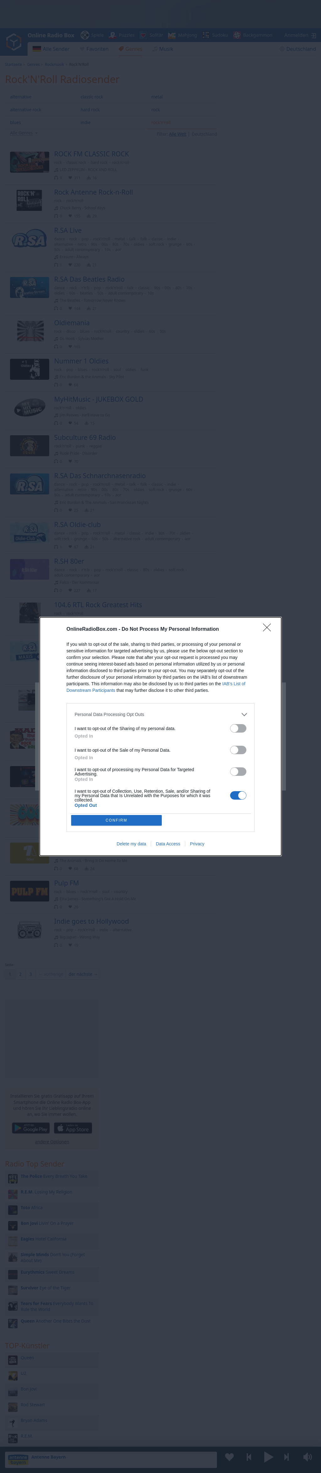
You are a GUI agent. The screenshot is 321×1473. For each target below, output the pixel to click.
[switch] (238, 727)
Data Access (168, 844)
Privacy (197, 844)
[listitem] (160, 714)
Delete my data (131, 844)
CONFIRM (117, 820)
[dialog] (160, 737)
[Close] (269, 629)
